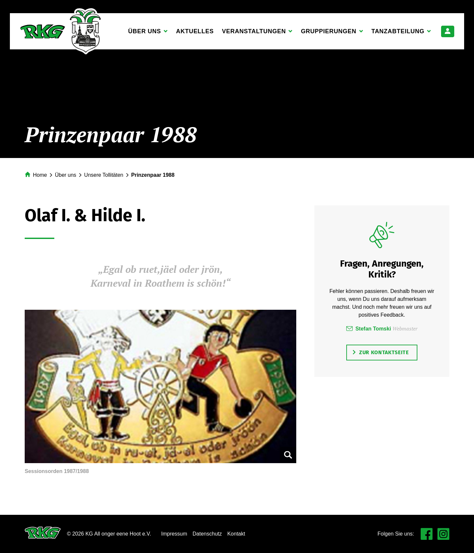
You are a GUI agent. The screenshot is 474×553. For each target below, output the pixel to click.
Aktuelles (195, 31)
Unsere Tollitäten (103, 175)
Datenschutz (207, 534)
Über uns (144, 33)
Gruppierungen (328, 33)
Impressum (174, 534)
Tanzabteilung (398, 33)
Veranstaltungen (254, 33)
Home (40, 175)
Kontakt (236, 534)
